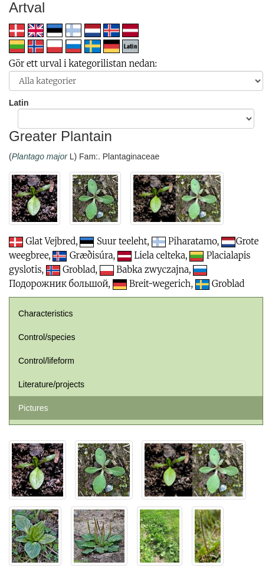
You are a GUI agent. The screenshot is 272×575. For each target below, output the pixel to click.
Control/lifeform (46, 360)
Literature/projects (51, 384)
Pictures (33, 408)
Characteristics (45, 313)
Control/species (47, 337)
